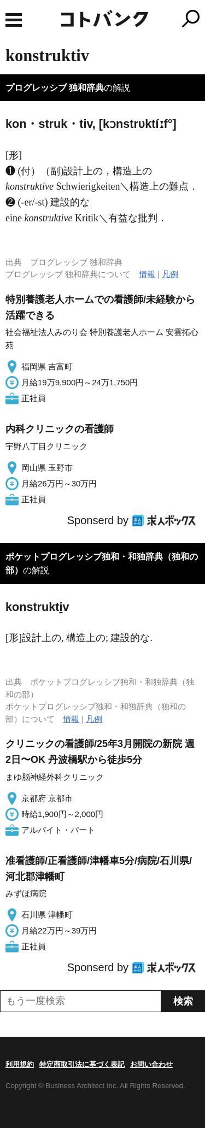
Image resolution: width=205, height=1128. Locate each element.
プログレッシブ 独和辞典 (54, 87)
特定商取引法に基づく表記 (82, 1064)
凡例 (170, 274)
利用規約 (19, 1064)
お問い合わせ (151, 1064)
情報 (147, 274)
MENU (13, 20)
